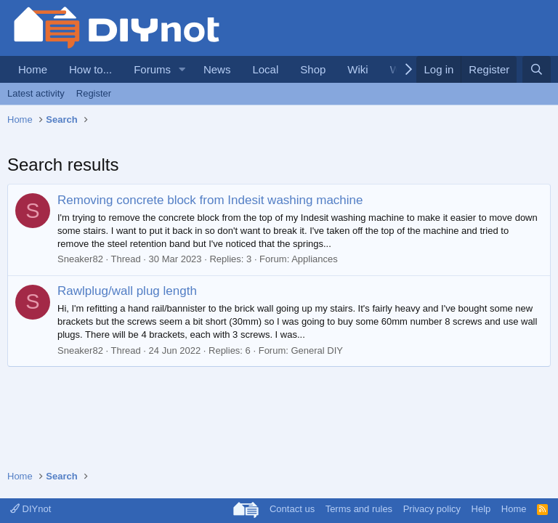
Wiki (357, 69)
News (217, 69)
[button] (182, 69)
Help (481, 508)
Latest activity (36, 93)
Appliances (314, 259)
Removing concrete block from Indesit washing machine (210, 200)
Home (32, 69)
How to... (90, 69)
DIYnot (30, 508)
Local (265, 69)
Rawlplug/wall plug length (127, 291)
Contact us (292, 508)
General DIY (317, 350)
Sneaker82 (80, 259)
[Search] (536, 69)
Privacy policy (432, 508)
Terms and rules (359, 508)
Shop (313, 69)
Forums (152, 69)
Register (93, 93)
